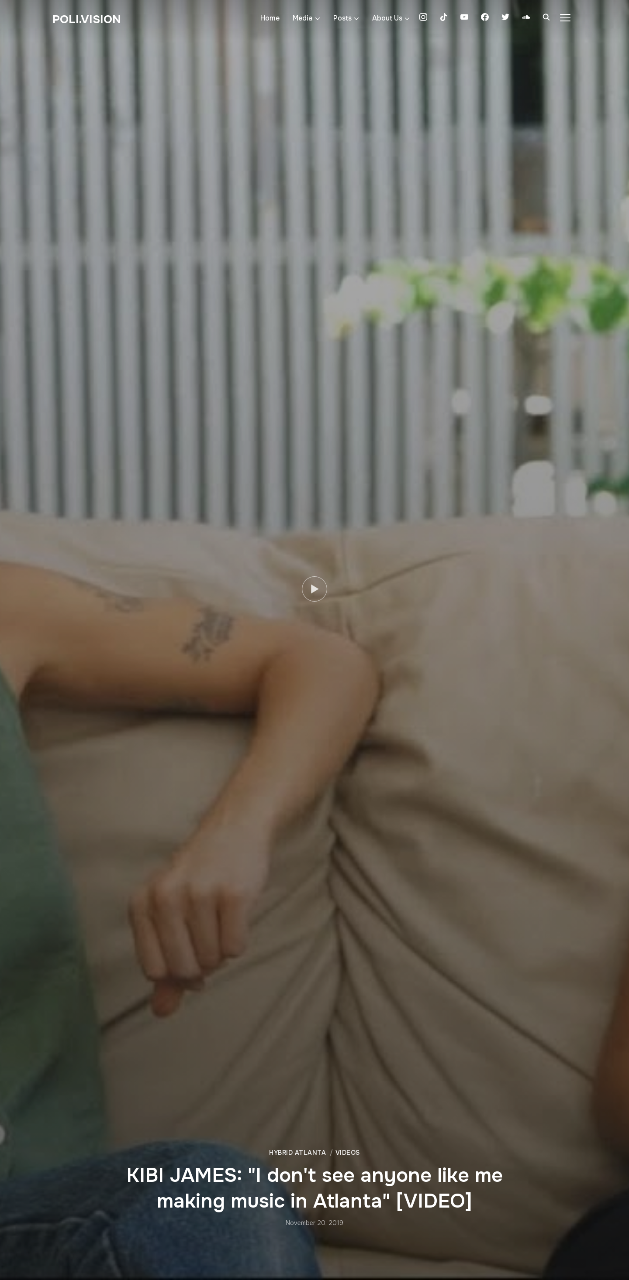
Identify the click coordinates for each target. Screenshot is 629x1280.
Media (303, 18)
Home (270, 18)
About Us (387, 18)
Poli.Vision (86, 19)
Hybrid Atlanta (297, 1153)
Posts (342, 18)
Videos (347, 1153)
